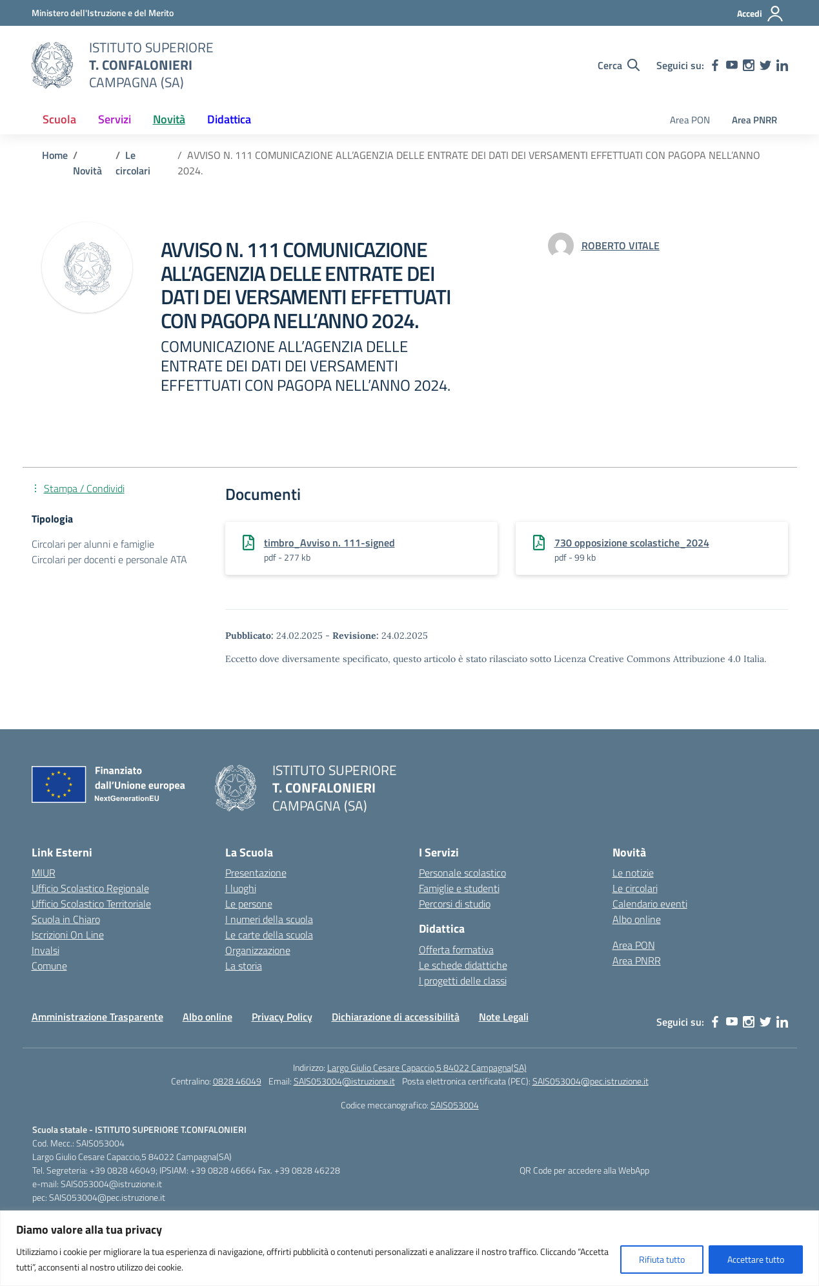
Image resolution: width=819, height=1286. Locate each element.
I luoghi (240, 888)
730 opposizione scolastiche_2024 (631, 542)
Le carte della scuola (269, 934)
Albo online (636, 919)
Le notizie (633, 872)
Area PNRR (754, 119)
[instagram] (748, 65)
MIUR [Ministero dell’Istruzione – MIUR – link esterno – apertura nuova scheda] (44, 872)
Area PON (690, 119)
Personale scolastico (462, 872)
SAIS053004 (454, 1105)
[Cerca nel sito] (618, 65)
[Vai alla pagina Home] (55, 155)
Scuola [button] (59, 119)
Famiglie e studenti (459, 888)
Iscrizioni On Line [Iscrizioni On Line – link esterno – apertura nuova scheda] (68, 934)
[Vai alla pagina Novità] (87, 170)
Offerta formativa (456, 949)
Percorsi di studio (454, 903)
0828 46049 (237, 1081)
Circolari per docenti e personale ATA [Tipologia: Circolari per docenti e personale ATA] (109, 559)
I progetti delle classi (463, 980)
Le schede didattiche (463, 965)
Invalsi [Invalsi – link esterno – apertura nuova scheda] (45, 950)
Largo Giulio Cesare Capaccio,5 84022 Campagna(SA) (427, 1067)
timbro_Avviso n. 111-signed (329, 542)
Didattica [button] (229, 119)
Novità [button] (169, 119)
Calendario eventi (649, 903)
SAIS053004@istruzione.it (344, 1081)
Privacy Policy (282, 1016)
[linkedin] (782, 65)
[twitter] (765, 65)
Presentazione (256, 872)
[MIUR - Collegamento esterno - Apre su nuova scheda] (103, 12)
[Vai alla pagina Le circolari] (133, 162)
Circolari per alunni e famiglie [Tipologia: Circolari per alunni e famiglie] (93, 544)
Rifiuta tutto (662, 1259)
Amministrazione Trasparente (97, 1016)
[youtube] (732, 65)
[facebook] (715, 65)
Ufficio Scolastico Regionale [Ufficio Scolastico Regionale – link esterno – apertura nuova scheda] (90, 888)
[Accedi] (760, 13)
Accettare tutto (755, 1259)
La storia (243, 965)
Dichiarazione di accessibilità (396, 1016)
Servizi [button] (114, 119)
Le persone (248, 903)
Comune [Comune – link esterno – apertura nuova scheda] (49, 965)
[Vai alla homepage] (52, 65)
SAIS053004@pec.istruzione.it (590, 1081)
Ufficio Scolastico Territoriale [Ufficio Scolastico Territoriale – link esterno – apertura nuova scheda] (91, 903)
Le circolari (635, 888)
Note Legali (504, 1016)
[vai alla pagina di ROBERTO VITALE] (620, 245)
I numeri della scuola (269, 919)
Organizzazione (257, 950)
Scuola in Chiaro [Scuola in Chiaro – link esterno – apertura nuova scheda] (66, 919)
